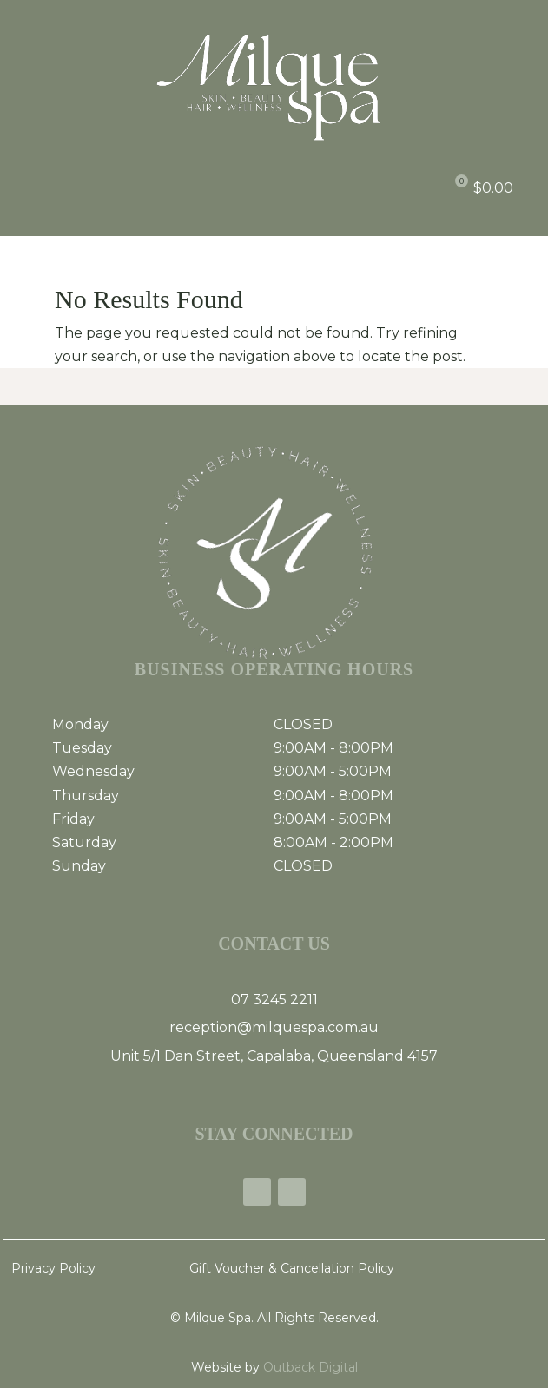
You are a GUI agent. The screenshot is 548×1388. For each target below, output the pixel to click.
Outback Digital (309, 1367)
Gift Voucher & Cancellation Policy (291, 1268)
